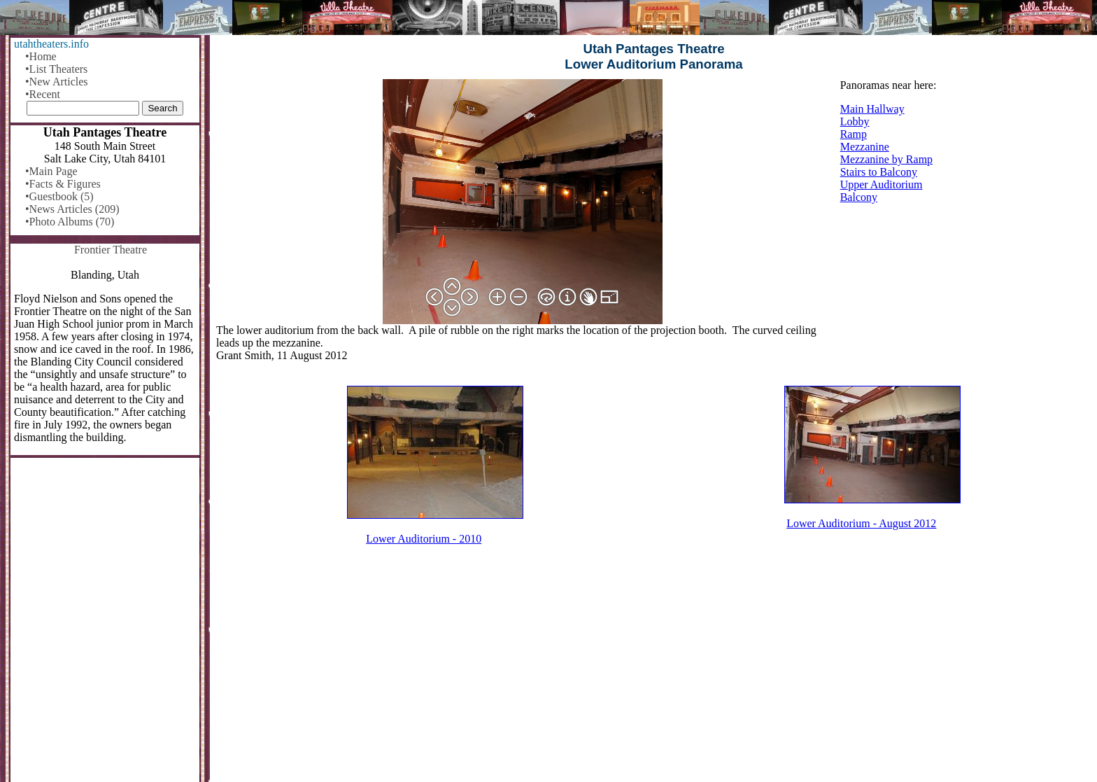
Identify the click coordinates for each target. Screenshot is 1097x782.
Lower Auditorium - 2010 (423, 539)
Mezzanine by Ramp (886, 159)
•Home (41, 56)
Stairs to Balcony (878, 172)
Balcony (858, 197)
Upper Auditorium (881, 184)
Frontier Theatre (110, 250)
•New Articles (56, 82)
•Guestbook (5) (59, 196)
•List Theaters (56, 69)
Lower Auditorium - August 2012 (861, 523)
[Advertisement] (654, 673)
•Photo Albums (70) (69, 222)
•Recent (42, 94)
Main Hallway (872, 109)
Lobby (855, 121)
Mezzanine (864, 147)
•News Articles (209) (72, 209)
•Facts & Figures (63, 184)
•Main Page (51, 171)
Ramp (853, 134)
